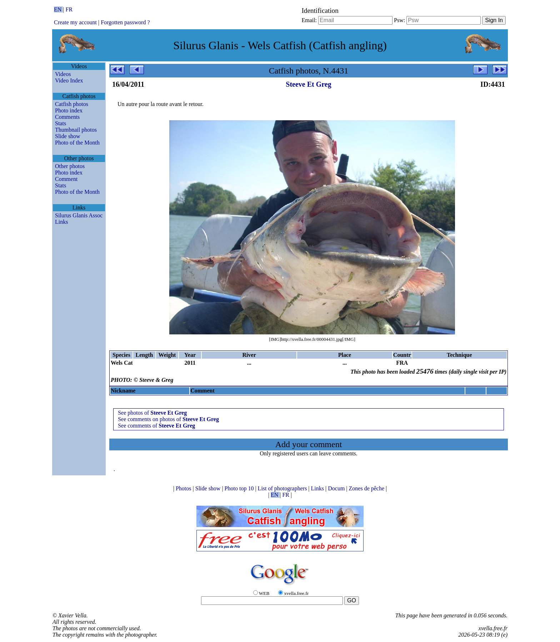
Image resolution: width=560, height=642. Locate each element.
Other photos (70, 166)
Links (61, 222)
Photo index (68, 110)
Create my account (75, 22)
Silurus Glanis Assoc (78, 215)
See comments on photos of (168, 419)
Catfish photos (71, 104)
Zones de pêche (367, 488)
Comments (67, 117)
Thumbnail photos (76, 130)
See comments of (156, 426)
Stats (60, 123)
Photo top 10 (240, 488)
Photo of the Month (77, 143)
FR (69, 9)
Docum (337, 488)
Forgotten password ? (125, 22)
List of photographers (283, 488)
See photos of (152, 413)
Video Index (69, 80)
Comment (66, 179)
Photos (184, 488)
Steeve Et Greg (308, 84)
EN (58, 9)
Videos (63, 74)
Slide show (67, 136)
